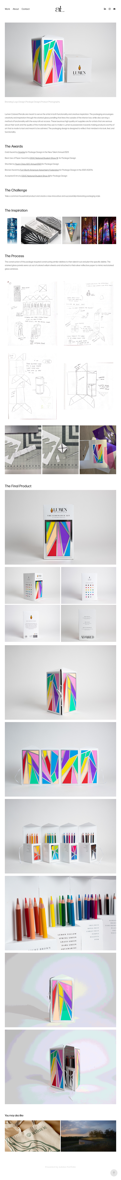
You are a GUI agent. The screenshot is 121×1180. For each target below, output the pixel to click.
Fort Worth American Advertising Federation (39, 170)
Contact (26, 8)
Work (7, 8)
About (16, 8)
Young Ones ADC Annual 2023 (28, 164)
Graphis (21, 152)
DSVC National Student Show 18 (44, 158)
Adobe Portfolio (67, 1167)
